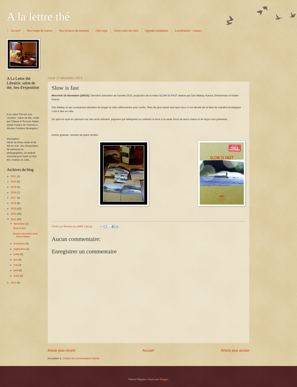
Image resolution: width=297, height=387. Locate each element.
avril (16, 270)
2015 (14, 208)
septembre (20, 249)
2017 (14, 197)
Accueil (15, 30)
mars (17, 275)
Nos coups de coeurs (39, 30)
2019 (14, 187)
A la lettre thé (38, 16)
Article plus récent (61, 350)
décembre (19, 223)
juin (16, 259)
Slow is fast (19, 228)
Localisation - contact (188, 30)
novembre (19, 243)
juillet (17, 254)
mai (16, 264)
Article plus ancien (235, 350)
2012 (14, 282)
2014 (14, 213)
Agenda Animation (156, 30)
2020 (14, 181)
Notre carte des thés (126, 30)
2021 (14, 176)
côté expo (102, 30)
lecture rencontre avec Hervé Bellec (25, 235)
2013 (14, 219)
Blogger (164, 379)
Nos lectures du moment (74, 30)
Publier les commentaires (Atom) (81, 358)
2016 (14, 203)
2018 (14, 192)
